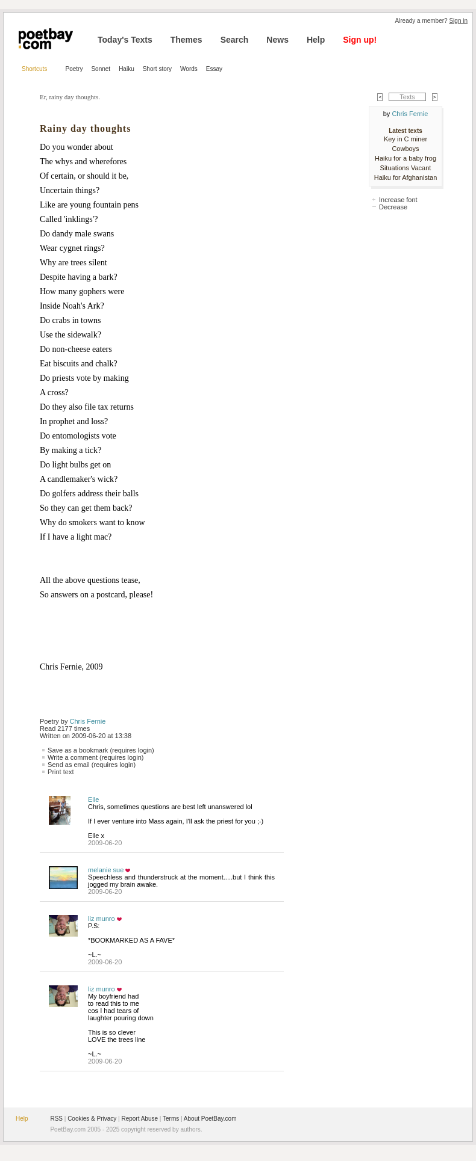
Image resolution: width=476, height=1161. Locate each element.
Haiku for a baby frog (405, 158)
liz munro (101, 918)
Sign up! (360, 40)
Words (189, 69)
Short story (157, 69)
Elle (93, 799)
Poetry (74, 69)
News (277, 40)
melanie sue (106, 869)
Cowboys (405, 148)
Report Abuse (139, 1118)
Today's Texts (125, 40)
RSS (56, 1118)
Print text (61, 771)
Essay (214, 69)
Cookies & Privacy (91, 1118)
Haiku (126, 69)
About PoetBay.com (210, 1118)
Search (235, 40)
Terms (171, 1118)
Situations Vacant (405, 167)
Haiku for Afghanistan (405, 177)
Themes (186, 40)
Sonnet (100, 69)
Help (316, 40)
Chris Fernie (88, 721)
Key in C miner (405, 139)
